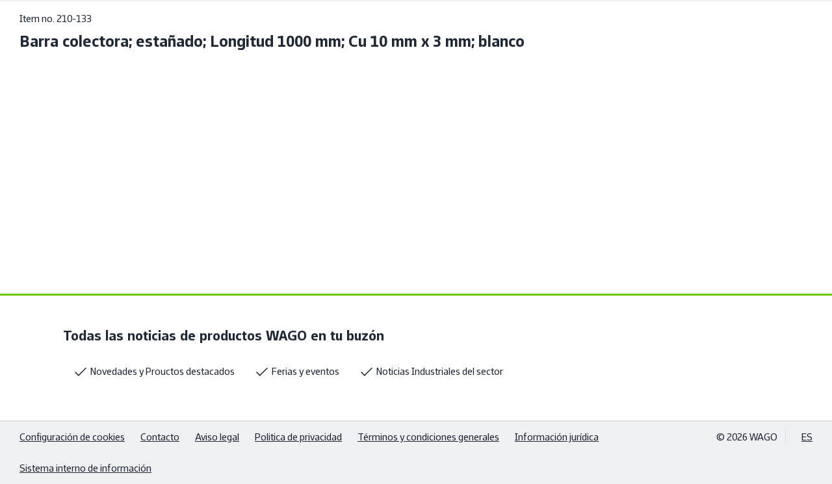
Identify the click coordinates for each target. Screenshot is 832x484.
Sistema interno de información (85, 468)
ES (806, 436)
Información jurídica (557, 436)
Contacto (159, 436)
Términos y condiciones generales (428, 436)
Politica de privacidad (298, 436)
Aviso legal (217, 436)
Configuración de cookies (72, 436)
